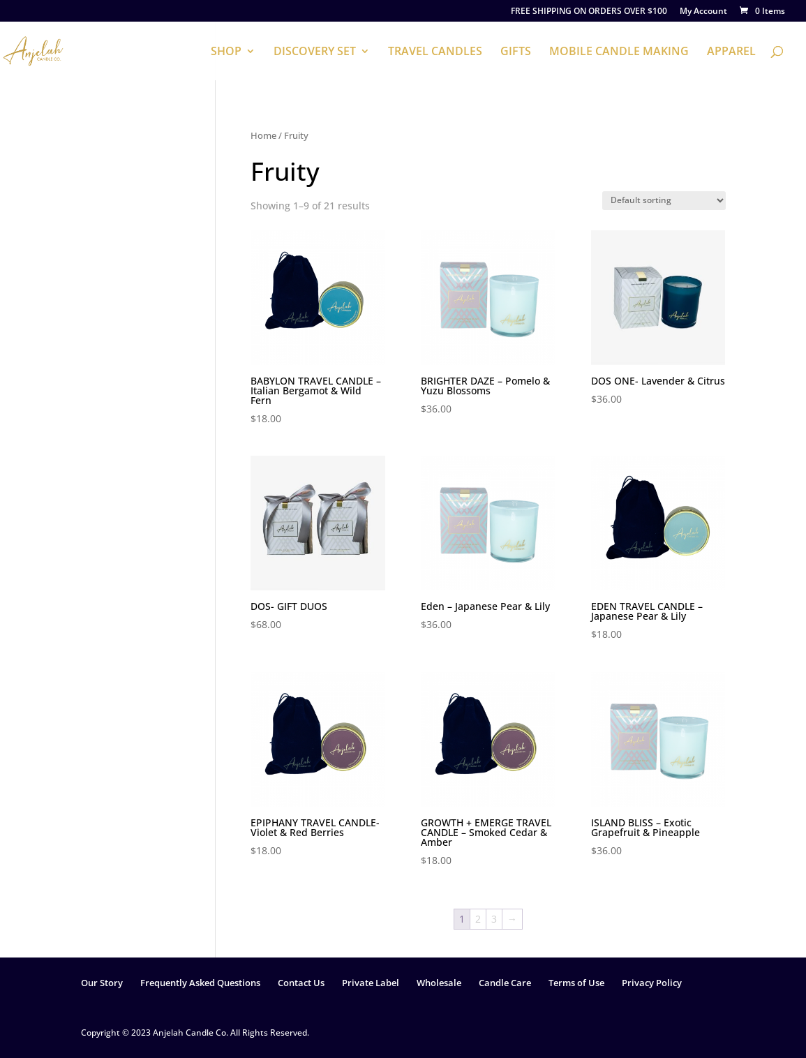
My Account (703, 12)
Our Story (102, 982)
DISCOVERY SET (315, 52)
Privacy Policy (652, 982)
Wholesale (439, 982)
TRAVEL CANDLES (435, 52)
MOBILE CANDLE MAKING (619, 52)
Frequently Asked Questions (200, 982)
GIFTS (515, 52)
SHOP (226, 52)
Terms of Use (576, 982)
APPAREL (731, 52)
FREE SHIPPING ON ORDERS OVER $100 (589, 12)
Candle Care (505, 982)
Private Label (370, 982)
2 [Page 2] (478, 918)
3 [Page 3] (494, 918)
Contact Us (301, 982)
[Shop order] (664, 200)
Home (263, 135)
